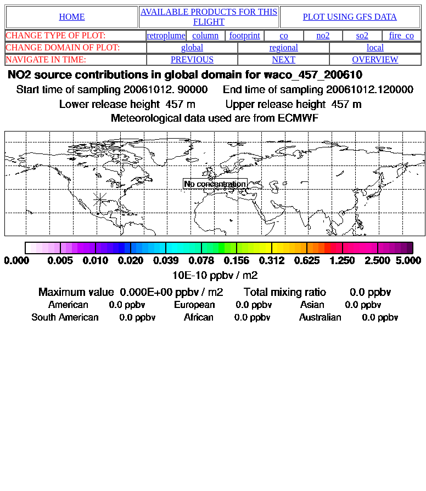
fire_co (401, 35)
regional (284, 47)
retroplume (166, 35)
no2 (323, 35)
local (375, 47)
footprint (244, 35)
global (192, 47)
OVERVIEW (375, 59)
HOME (72, 16)
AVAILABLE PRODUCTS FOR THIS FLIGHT (209, 16)
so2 (362, 35)
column (205, 35)
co (284, 35)
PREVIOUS (192, 59)
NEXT (284, 59)
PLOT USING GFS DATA (350, 16)
